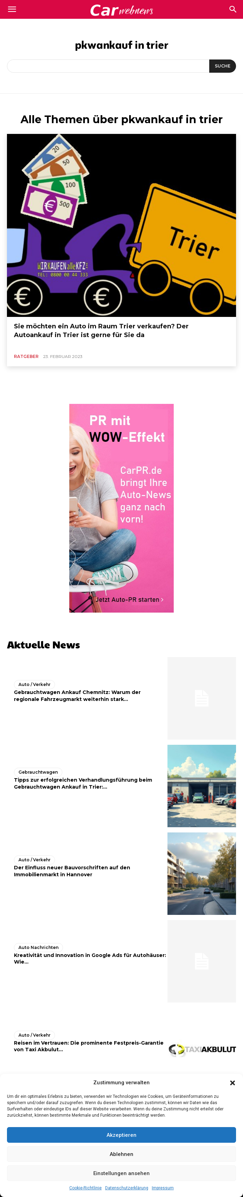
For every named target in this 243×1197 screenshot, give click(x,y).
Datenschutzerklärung (126, 1188)
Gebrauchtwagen (38, 772)
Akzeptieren (121, 1135)
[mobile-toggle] (12, 9)
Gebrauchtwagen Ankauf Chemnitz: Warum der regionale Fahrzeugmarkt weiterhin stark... (77, 695)
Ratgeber (26, 356)
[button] (232, 1082)
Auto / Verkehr (34, 684)
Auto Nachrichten (38, 947)
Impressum (163, 1188)
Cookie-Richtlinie (85, 1188)
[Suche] (222, 66)
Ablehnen (121, 1154)
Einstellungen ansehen (121, 1173)
